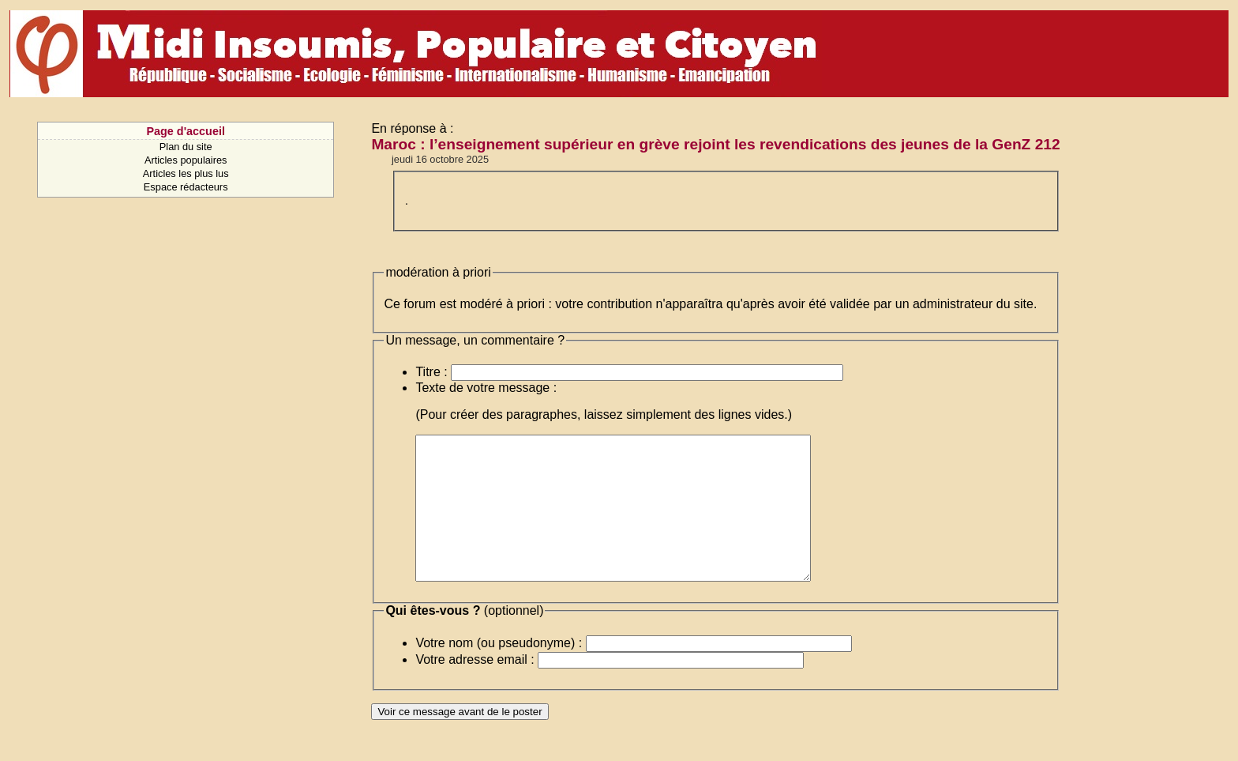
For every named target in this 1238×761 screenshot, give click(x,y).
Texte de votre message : (486, 387)
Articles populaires (185, 160)
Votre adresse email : (474, 688)
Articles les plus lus (186, 173)
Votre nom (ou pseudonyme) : (498, 671)
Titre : (431, 372)
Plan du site (185, 147)
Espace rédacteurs (186, 187)
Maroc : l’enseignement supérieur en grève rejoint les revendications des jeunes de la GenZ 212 (715, 144)
